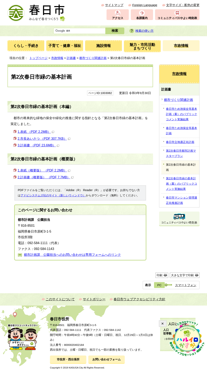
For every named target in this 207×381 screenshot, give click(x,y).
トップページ (38, 58)
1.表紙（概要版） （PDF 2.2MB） (44, 170)
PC (159, 285)
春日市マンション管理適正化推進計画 (181, 200)
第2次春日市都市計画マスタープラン (181, 153)
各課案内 (142, 18)
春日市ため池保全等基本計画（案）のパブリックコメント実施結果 (181, 114)
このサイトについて (60, 299)
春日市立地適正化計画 (180, 142)
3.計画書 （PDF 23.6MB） (38, 145)
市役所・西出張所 (68, 359)
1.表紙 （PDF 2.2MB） (36, 131)
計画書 (71, 58)
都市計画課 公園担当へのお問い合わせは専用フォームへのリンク (72, 254)
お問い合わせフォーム (106, 359)
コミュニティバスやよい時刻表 (177, 18)
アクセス (117, 18)
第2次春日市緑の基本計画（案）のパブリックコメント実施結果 (181, 183)
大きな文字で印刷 (182, 275)
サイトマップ (114, 5)
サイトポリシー (94, 299)
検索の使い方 (144, 30)
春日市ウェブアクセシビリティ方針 (139, 299)
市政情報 (57, 58)
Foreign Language (144, 5)
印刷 (159, 275)
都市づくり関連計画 (93, 58)
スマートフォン (185, 285)
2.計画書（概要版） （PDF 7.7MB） (46, 177)
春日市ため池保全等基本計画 (181, 130)
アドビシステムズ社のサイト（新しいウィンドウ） (53, 195)
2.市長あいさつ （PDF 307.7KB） (44, 138)
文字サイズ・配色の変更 (183, 5)
